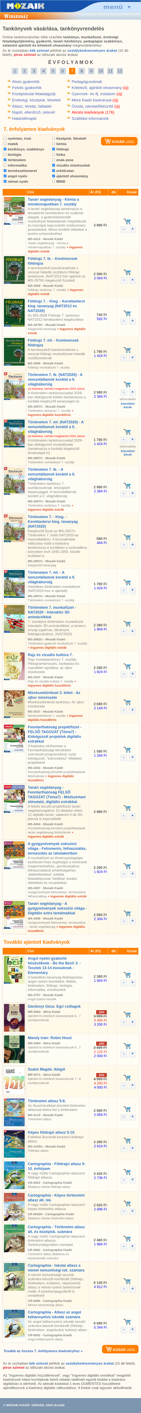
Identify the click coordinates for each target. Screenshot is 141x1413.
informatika (15, 165)
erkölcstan (63, 171)
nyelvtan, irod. (18, 138)
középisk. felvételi (69, 138)
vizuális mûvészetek (71, 165)
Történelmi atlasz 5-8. (47, 1101)
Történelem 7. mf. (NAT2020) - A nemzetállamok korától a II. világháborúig (56, 427)
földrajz (60, 149)
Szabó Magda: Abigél (46, 1069)
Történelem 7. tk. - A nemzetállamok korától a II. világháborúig (51, 474)
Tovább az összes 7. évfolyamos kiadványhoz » (43, 1351)
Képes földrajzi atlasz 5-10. (51, 1132)
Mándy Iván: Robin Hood (50, 1038)
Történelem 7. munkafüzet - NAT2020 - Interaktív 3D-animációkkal (52, 612)
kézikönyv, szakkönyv (24, 149)
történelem (15, 160)
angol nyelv (15, 176)
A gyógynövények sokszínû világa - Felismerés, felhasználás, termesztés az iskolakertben (57, 848)
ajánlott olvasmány (70, 176)
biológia (12, 155)
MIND (58, 182)
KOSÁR (114, 142)
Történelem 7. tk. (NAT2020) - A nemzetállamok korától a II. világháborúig (55, 379)
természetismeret (20, 171)
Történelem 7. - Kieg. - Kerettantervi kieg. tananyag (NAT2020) (53, 521)
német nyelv (16, 182)
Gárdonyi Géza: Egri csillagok (54, 1006)
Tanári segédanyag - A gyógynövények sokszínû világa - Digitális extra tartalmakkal (57, 908)
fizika (58, 155)
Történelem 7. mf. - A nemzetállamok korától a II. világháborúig (51, 577)
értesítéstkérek (128, 405)
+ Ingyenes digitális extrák (47, 647)
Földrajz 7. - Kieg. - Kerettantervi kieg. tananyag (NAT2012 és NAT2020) (56, 306)
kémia (59, 144)
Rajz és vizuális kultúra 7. (50, 655)
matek (11, 144)
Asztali (59, 1405)
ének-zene (62, 160)
